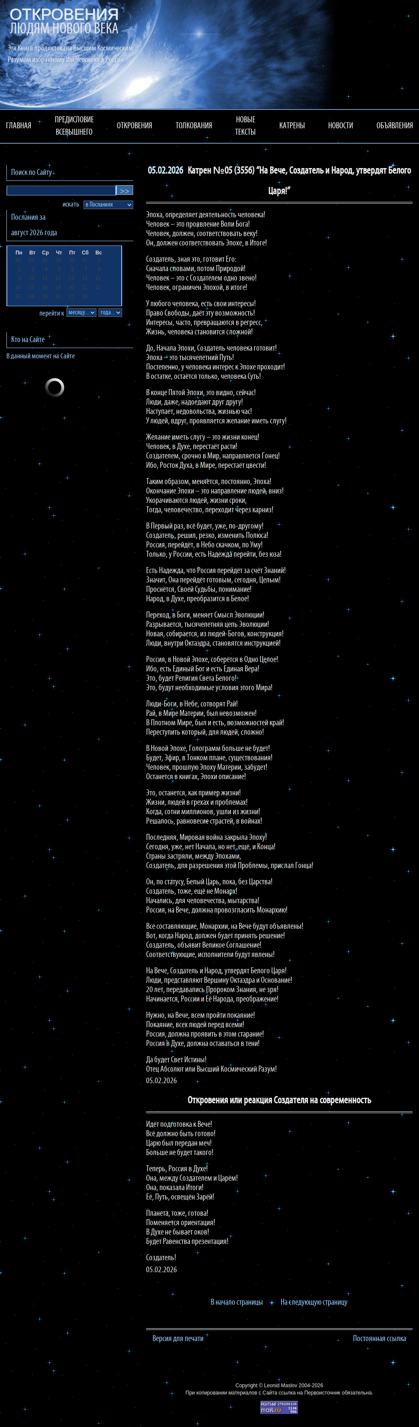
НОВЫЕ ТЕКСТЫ (245, 126)
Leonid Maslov (280, 1386)
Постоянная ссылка (379, 1339)
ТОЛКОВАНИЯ (194, 126)
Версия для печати (178, 1339)
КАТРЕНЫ (292, 126)
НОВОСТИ (340, 126)
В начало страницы (237, 1302)
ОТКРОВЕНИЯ (134, 126)
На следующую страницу (314, 1302)
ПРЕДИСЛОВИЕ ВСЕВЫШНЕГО (74, 126)
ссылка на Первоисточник (309, 1393)
